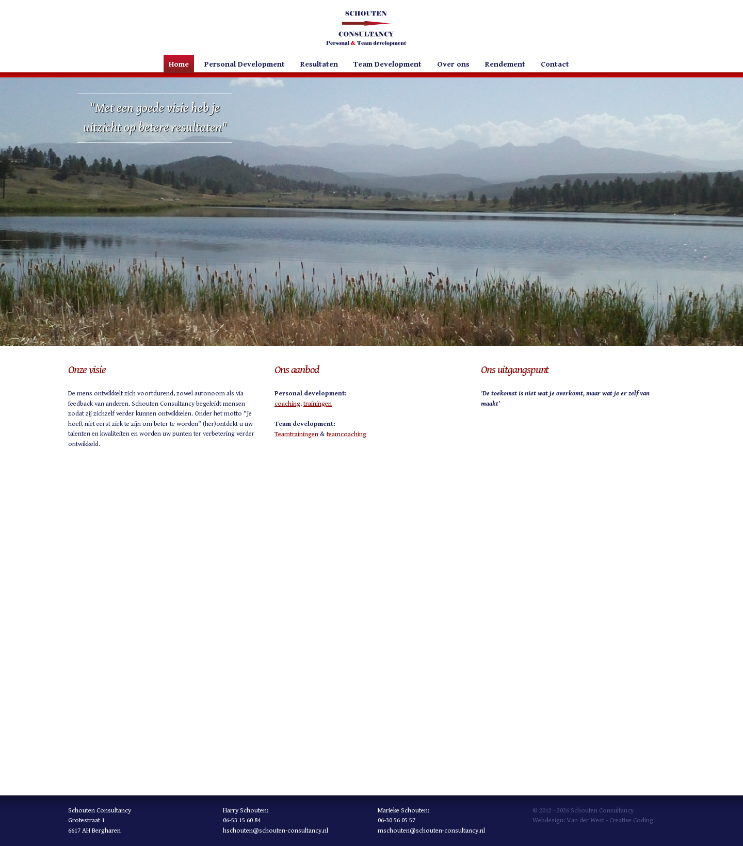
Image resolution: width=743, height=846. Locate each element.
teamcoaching (346, 434)
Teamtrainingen (296, 434)
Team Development (387, 64)
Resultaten (319, 64)
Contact (555, 64)
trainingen (317, 404)
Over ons (453, 64)
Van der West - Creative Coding (610, 820)
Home (179, 64)
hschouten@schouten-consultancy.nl (275, 831)
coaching (287, 404)
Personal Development (244, 64)
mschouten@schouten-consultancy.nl (431, 831)
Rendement (505, 64)
